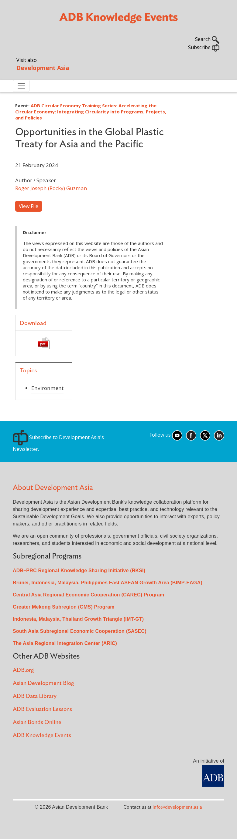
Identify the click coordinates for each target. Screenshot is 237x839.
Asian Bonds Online (37, 722)
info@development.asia (177, 807)
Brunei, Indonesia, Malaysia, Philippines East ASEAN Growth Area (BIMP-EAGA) (107, 582)
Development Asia (42, 68)
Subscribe (203, 47)
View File (28, 206)
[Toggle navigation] (21, 86)
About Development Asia (53, 488)
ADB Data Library (35, 696)
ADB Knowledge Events (42, 735)
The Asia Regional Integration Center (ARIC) (65, 643)
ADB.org (23, 670)
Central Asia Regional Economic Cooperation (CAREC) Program (88, 594)
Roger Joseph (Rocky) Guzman (51, 188)
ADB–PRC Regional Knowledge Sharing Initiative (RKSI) (79, 570)
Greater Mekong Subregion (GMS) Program (64, 606)
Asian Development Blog (43, 683)
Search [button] (207, 39)
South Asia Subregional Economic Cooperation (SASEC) (79, 631)
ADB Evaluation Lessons (42, 709)
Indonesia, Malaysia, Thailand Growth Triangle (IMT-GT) (78, 619)
